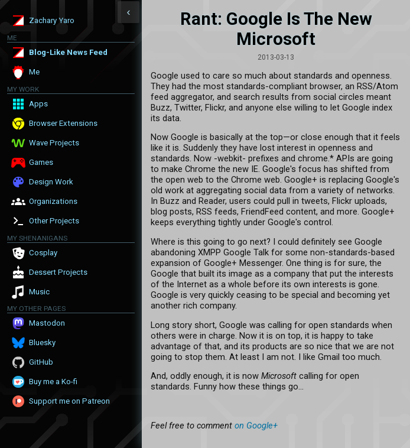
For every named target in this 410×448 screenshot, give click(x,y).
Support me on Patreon (69, 401)
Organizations (53, 201)
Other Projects (54, 220)
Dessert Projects (58, 272)
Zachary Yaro (51, 20)
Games (41, 162)
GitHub (41, 362)
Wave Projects (54, 142)
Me (34, 71)
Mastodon (47, 323)
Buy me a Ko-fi (53, 381)
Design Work (51, 181)
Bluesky (42, 342)
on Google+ (256, 425)
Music (39, 291)
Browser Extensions (63, 123)
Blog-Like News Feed (68, 52)
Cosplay (43, 252)
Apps (38, 103)
